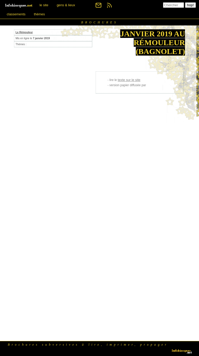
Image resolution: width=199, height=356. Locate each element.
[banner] (19, 5)
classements (16, 14)
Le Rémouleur (24, 32)
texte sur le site (129, 80)
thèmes (39, 14)
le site (43, 5)
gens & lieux (66, 5)
